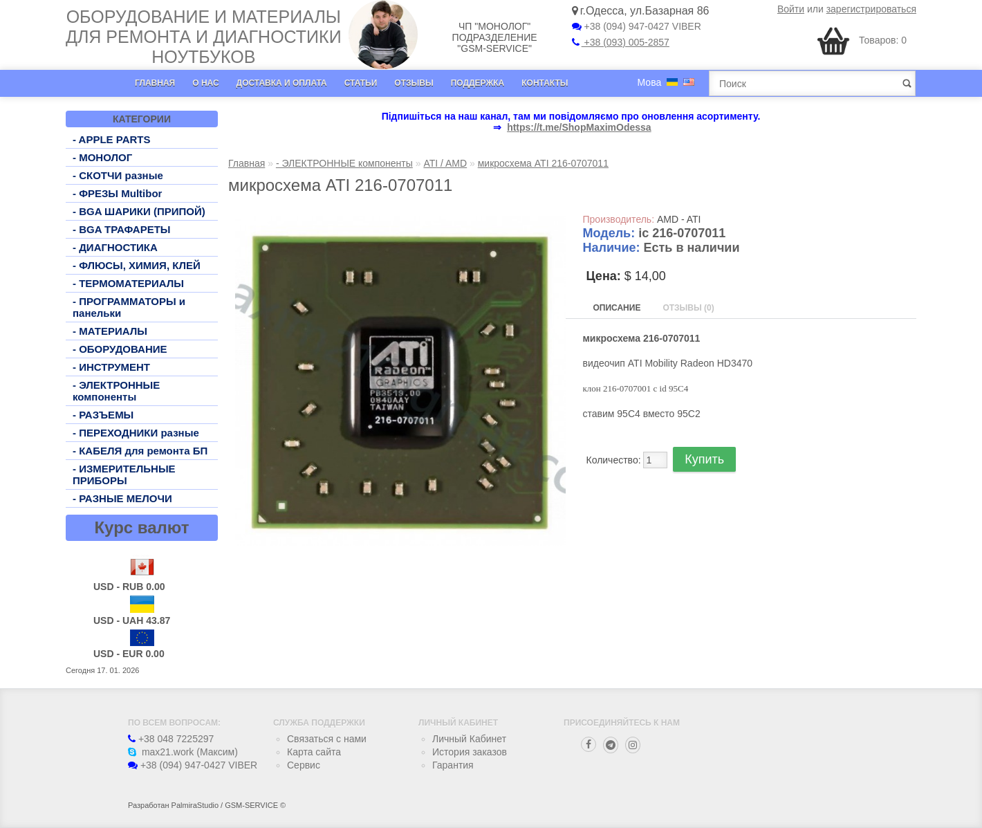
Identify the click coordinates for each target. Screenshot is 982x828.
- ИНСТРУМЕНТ (111, 367)
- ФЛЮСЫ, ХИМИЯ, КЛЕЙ (137, 265)
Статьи (361, 83)
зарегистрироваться (871, 9)
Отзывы (413, 83)
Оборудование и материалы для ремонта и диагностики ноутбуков (204, 36)
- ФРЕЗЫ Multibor (117, 193)
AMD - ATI (679, 219)
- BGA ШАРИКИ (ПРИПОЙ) (139, 211)
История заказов (469, 751)
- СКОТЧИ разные (118, 175)
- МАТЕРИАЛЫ (110, 331)
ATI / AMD (445, 163)
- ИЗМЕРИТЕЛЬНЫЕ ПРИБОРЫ (124, 474)
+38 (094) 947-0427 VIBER (636, 26)
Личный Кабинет (469, 738)
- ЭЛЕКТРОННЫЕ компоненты (116, 391)
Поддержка (478, 83)
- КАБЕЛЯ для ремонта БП (140, 451)
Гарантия (453, 765)
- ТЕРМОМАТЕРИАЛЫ (128, 283)
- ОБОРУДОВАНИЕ (120, 349)
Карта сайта (314, 751)
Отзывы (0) (688, 308)
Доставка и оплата (282, 83)
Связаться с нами (327, 738)
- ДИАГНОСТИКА (115, 247)
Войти (790, 9)
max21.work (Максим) (183, 751)
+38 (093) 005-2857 (620, 42)
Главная (155, 83)
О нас (205, 83)
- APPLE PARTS (112, 139)
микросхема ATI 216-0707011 (543, 163)
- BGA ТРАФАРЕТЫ (122, 229)
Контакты (544, 83)
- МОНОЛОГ (102, 157)
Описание (617, 308)
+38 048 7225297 (171, 738)
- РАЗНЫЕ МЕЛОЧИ (122, 498)
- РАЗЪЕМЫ (103, 415)
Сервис (303, 765)
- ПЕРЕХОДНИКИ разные (136, 433)
